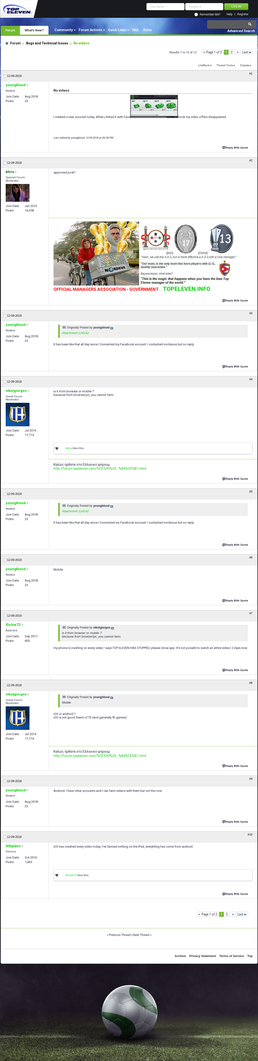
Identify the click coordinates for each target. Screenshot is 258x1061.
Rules (147, 30)
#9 (250, 778)
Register (242, 14)
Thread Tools (224, 65)
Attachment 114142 (75, 333)
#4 (250, 379)
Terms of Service (231, 956)
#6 (250, 557)
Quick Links (117, 30)
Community (63, 30)
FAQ (135, 30)
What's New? (34, 30)
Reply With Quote (235, 147)
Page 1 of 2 (214, 52)
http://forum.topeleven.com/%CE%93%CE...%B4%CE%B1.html (100, 468)
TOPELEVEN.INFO (186, 289)
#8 (250, 683)
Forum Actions (90, 30)
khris (69, 448)
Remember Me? (210, 14)
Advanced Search (241, 31)
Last (247, 52)
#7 (250, 613)
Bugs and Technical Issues (47, 43)
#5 (250, 491)
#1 (250, 73)
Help (229, 14)
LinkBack (203, 65)
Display (244, 65)
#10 (250, 834)
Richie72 (71, 875)
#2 (250, 160)
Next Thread (141, 935)
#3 (250, 313)
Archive (180, 956)
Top (250, 956)
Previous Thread (120, 935)
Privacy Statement (202, 956)
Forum (10, 30)
